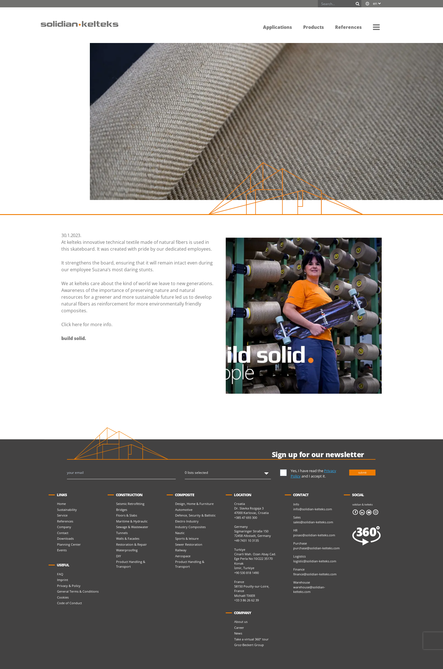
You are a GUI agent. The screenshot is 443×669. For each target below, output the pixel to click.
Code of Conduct (69, 603)
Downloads (65, 538)
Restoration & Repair (131, 544)
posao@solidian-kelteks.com (314, 535)
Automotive (183, 509)
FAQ (60, 574)
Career (239, 627)
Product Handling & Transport (130, 564)
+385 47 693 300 (245, 517)
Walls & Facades (127, 538)
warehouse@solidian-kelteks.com (309, 589)
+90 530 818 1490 (246, 573)
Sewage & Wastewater (132, 527)
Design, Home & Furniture (194, 504)
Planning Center (69, 544)
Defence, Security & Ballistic (195, 515)
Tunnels (122, 533)
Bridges (121, 509)
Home (61, 504)
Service (62, 515)
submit (362, 472)
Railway (180, 550)
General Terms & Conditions (78, 591)
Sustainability (67, 509)
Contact (62, 533)
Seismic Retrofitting (130, 504)
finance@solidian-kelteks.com (314, 574)
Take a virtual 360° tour (251, 639)
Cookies (63, 597)
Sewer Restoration (188, 544)
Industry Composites (190, 527)
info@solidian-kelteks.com (312, 509)
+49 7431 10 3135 (246, 540)
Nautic (179, 533)
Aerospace (182, 556)
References (65, 521)
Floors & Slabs (126, 515)
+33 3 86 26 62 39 (246, 600)
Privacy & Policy (69, 586)
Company (64, 527)
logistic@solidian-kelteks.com (314, 561)
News (238, 633)
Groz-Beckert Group (249, 645)
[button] (376, 27)
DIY (118, 556)
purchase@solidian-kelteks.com (316, 548)
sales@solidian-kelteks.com (313, 522)
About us (240, 621)
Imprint (62, 580)
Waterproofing (127, 550)
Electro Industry (187, 521)
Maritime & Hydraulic (131, 521)
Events (62, 550)
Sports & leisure (187, 538)
